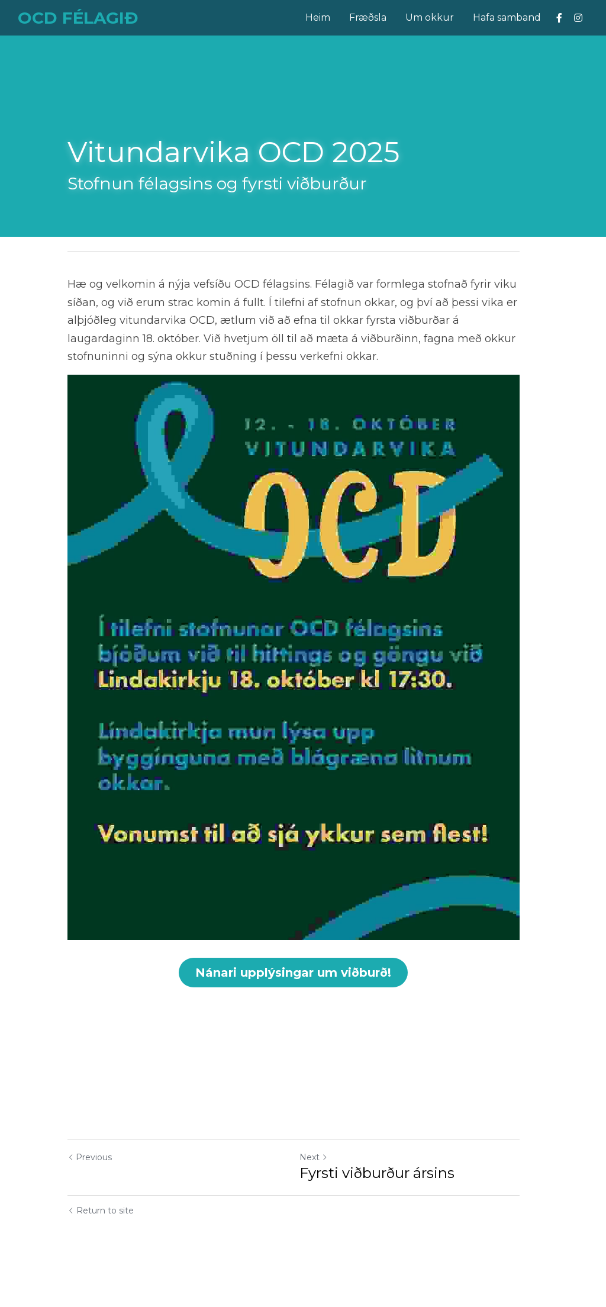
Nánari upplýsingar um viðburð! (303, 997)
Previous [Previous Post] (89, 1182)
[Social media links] (559, 17)
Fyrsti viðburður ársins (386, 1197)
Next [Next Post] (323, 1182)
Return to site (100, 1235)
